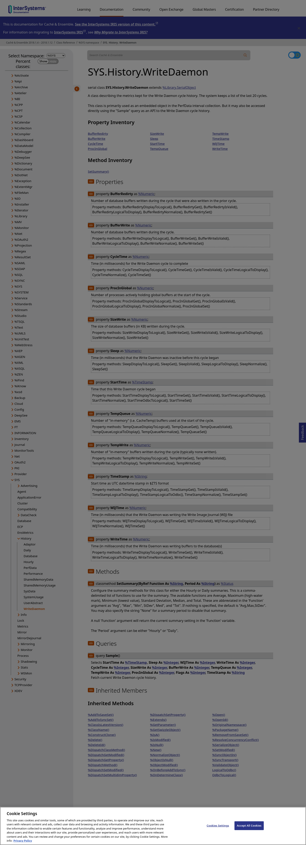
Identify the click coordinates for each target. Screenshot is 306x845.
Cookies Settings (218, 830)
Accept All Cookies (249, 830)
